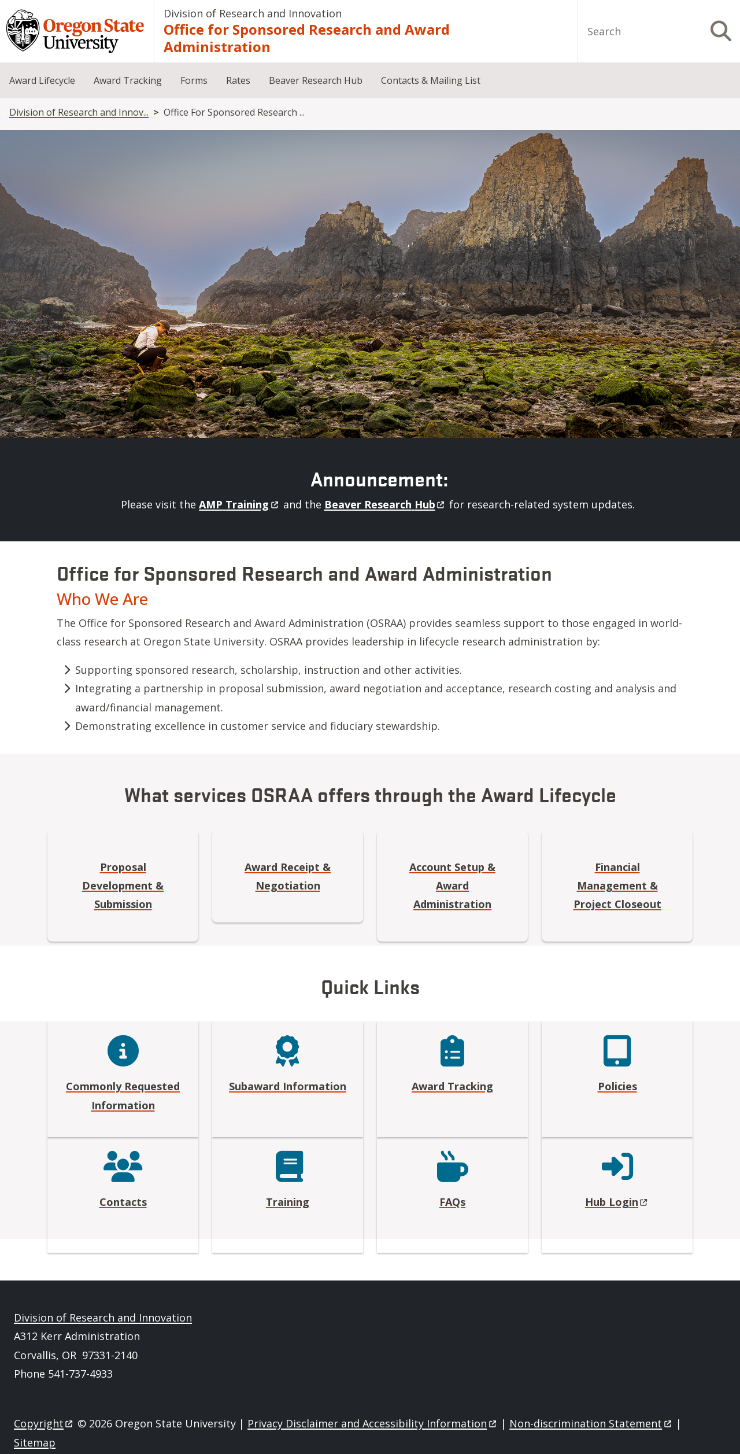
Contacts (123, 1202)
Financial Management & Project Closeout (617, 885)
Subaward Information (287, 1086)
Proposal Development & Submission (123, 885)
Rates (238, 80)
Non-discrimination (591, 1423)
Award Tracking (128, 80)
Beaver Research (385, 504)
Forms (194, 80)
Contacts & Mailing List (430, 80)
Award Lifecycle (42, 80)
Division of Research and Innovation (253, 13)
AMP (239, 504)
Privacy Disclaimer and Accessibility (372, 1423)
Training (287, 1202)
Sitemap (35, 1442)
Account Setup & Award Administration (452, 885)
